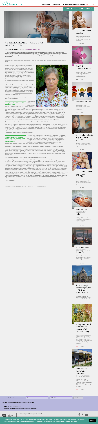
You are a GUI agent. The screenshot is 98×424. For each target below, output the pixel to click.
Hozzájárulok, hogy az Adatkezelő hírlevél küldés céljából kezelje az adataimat (20, 408)
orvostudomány (41, 186)
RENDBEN (92, 420)
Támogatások (46, 4)
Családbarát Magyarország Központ (73, 4)
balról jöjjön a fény (37, 161)
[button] (87, 4)
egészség (16, 186)
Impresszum (92, 414)
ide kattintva (68, 421)
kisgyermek (8, 186)
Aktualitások (56, 4)
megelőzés (23, 186)
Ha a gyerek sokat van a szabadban (36, 162)
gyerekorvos (31, 186)
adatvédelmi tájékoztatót (16, 406)
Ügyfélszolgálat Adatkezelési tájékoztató (26, 415)
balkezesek (46, 161)
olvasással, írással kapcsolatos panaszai (18, 93)
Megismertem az (12, 406)
